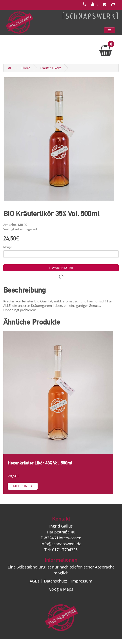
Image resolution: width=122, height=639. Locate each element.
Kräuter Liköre (50, 68)
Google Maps (61, 589)
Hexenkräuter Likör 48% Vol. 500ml (40, 463)
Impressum (81, 581)
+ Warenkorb (61, 268)
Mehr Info (22, 486)
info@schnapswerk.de (61, 543)
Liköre (25, 68)
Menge (7, 247)
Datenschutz (55, 581)
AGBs (35, 581)
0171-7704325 (65, 549)
